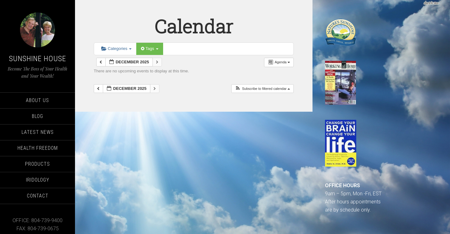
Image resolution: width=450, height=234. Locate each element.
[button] (262, 89)
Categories (116, 48)
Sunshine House (37, 58)
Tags (149, 48)
